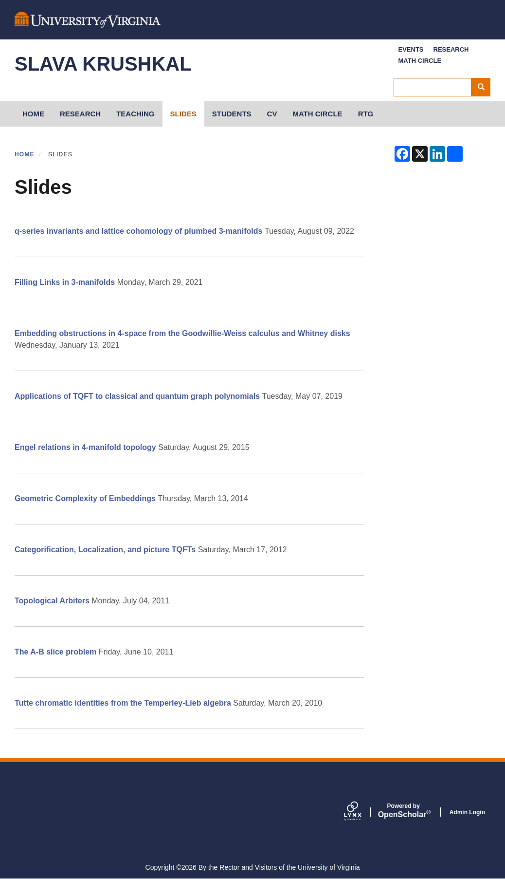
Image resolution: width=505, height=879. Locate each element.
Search (484, 87)
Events (411, 49)
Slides (183, 114)
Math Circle (420, 60)
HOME (33, 114)
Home (25, 154)
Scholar (403, 811)
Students (232, 114)
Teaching (135, 114)
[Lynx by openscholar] (361, 812)
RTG (366, 114)
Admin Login (467, 812)
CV (272, 114)
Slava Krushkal (103, 64)
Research (451, 49)
